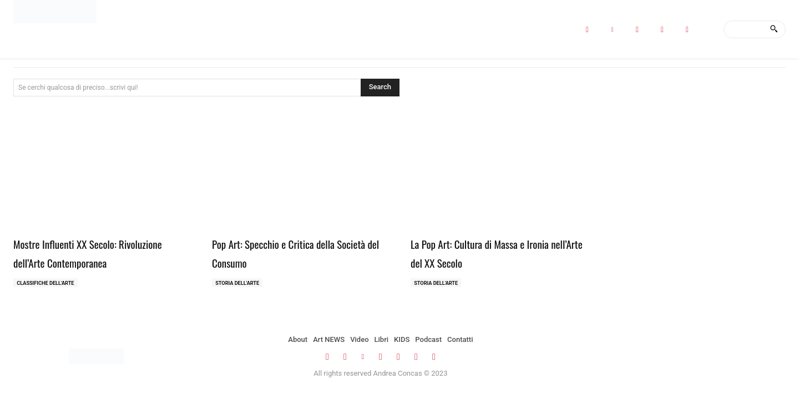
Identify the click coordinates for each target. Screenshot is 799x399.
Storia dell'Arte (240, 283)
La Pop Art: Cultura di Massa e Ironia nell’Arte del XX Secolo (498, 252)
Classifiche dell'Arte (48, 283)
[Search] (774, 29)
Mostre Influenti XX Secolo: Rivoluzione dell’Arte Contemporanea (101, 252)
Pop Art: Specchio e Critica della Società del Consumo (289, 252)
